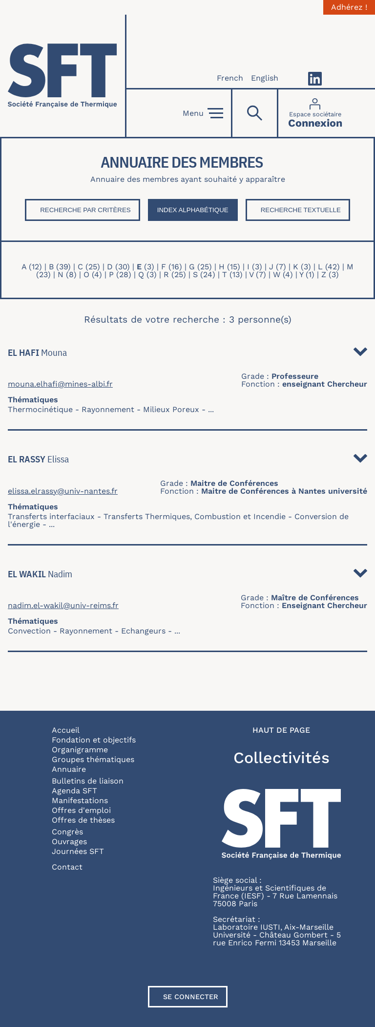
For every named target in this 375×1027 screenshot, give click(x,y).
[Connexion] (315, 113)
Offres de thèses (83, 820)
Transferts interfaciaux (51, 516)
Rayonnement (108, 409)
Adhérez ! (349, 7)
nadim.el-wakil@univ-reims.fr (63, 606)
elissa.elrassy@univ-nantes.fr (63, 491)
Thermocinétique (40, 409)
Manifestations (80, 800)
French (230, 78)
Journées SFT (78, 851)
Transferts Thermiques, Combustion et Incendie (195, 516)
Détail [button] (360, 354)
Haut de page (281, 730)
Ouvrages (69, 841)
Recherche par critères (85, 210)
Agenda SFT (74, 790)
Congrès (67, 831)
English (264, 78)
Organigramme (80, 749)
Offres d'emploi (81, 810)
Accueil (66, 730)
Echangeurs (143, 630)
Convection (29, 630)
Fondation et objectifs (94, 739)
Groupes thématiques (93, 759)
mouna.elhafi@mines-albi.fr (60, 384)
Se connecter (190, 997)
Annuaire (69, 769)
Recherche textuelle (301, 210)
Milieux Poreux (171, 409)
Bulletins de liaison (88, 781)
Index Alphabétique (193, 210)
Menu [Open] (203, 113)
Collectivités (281, 757)
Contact (67, 867)
